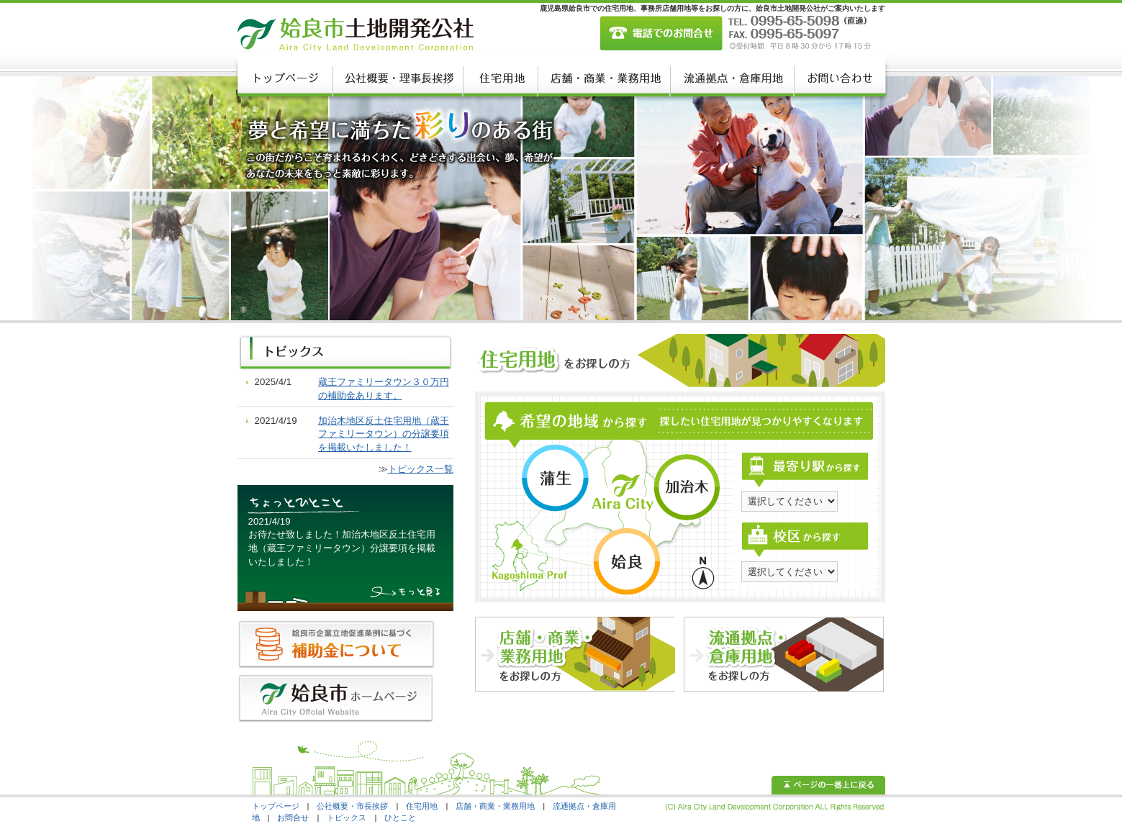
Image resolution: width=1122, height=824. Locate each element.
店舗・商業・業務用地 (602, 77)
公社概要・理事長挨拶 (396, 77)
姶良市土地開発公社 (355, 34)
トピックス (346, 817)
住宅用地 (498, 77)
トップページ (284, 77)
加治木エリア (687, 486)
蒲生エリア (554, 478)
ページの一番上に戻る (828, 785)
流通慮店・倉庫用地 (730, 77)
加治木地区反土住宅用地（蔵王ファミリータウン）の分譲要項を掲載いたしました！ (383, 434)
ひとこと (400, 817)
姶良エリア (626, 562)
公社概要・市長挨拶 (352, 806)
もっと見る (406, 593)
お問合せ (293, 817)
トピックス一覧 (420, 468)
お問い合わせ (838, 77)
